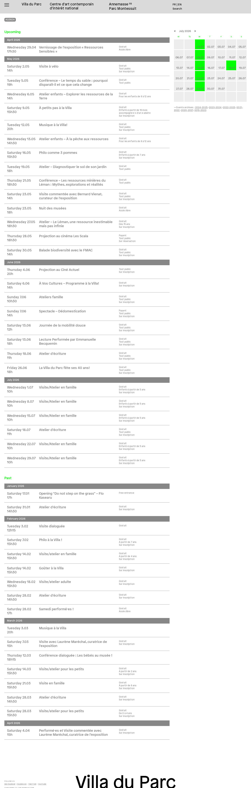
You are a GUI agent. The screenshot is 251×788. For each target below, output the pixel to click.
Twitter (32, 784)
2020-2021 (187, 110)
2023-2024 (215, 107)
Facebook (21, 784)
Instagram (9, 784)
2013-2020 (200, 110)
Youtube (42, 784)
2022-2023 (229, 107)
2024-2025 (201, 107)
